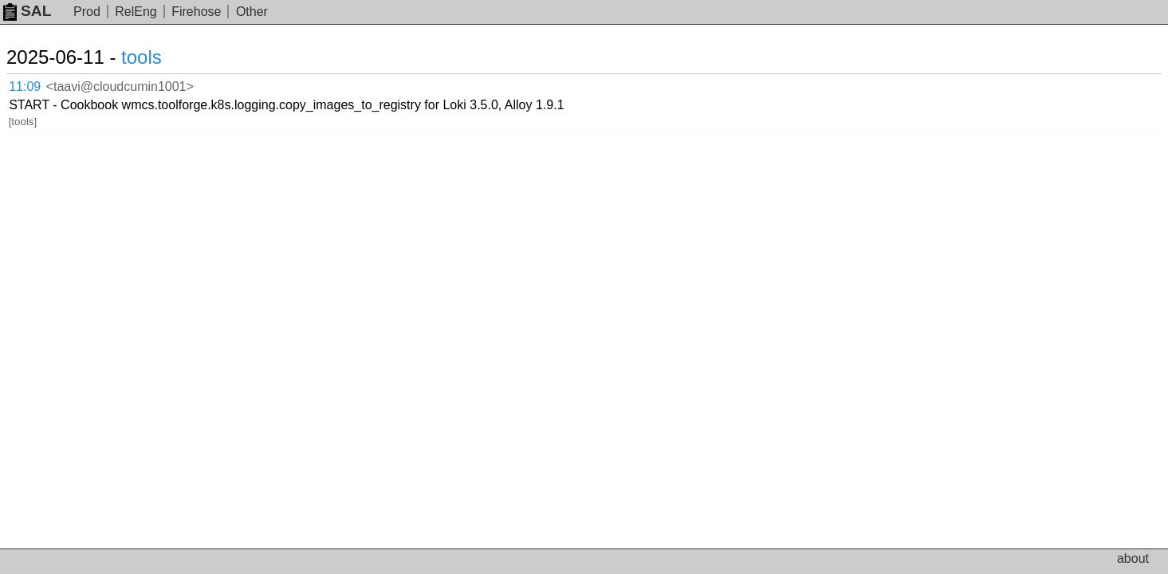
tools (160, 57)
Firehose (196, 11)
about (1133, 558)
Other (252, 11)
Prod (86, 11)
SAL (27, 10)
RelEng (135, 11)
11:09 (41, 84)
